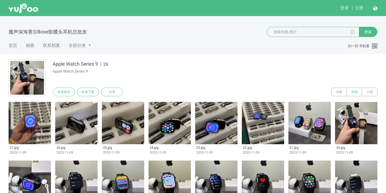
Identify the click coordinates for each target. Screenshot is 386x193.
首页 (13, 45)
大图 (369, 92)
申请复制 (63, 92)
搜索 (368, 32)
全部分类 (77, 45)
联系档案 (51, 45)
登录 (344, 7)
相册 (30, 45)
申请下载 (87, 92)
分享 (112, 92)
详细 (354, 92)
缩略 (339, 92)
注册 (359, 7)
